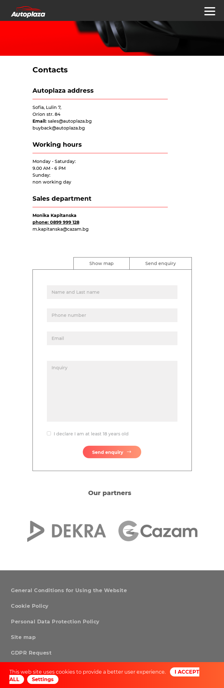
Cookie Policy (30, 606)
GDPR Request (31, 653)
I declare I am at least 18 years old (91, 436)
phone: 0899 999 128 (55, 222)
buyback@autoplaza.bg (58, 128)
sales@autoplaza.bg (70, 121)
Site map (23, 637)
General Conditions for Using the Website (69, 590)
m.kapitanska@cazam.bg (60, 229)
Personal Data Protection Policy (55, 622)
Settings (43, 679)
